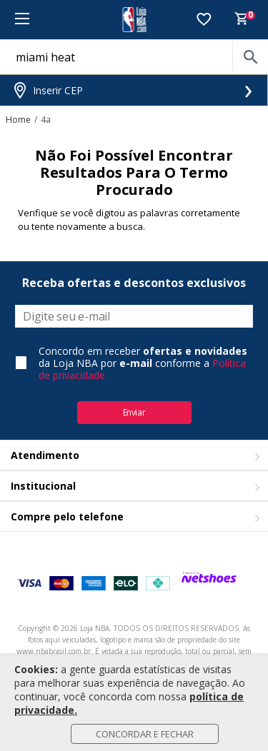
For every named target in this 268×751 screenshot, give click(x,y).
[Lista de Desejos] (203, 20)
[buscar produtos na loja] (250, 57)
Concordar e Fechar (145, 733)
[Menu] (21, 19)
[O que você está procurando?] (134, 57)
